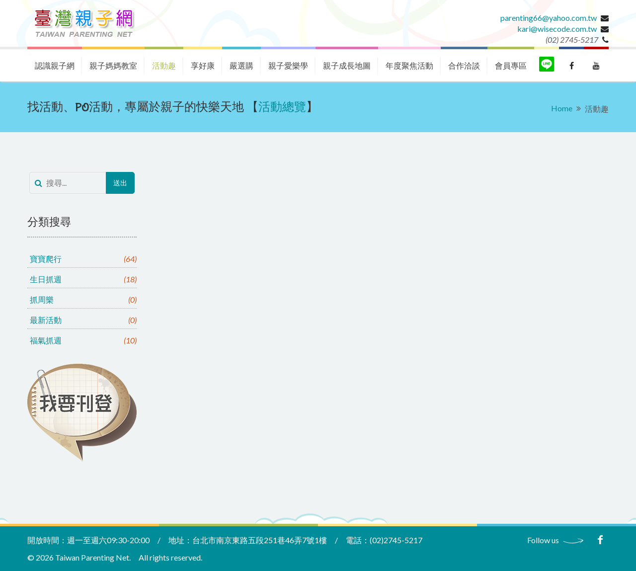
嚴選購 (241, 65)
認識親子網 (55, 65)
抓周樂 (83, 299)
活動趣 (164, 65)
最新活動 (83, 319)
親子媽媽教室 (113, 65)
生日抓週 (83, 279)
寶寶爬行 (83, 258)
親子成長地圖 (347, 65)
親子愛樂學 (288, 65)
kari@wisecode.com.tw (557, 28)
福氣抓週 (83, 340)
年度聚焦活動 (409, 65)
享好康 (203, 65)
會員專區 (511, 65)
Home (561, 108)
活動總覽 (282, 107)
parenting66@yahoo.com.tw (548, 17)
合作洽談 (464, 65)
